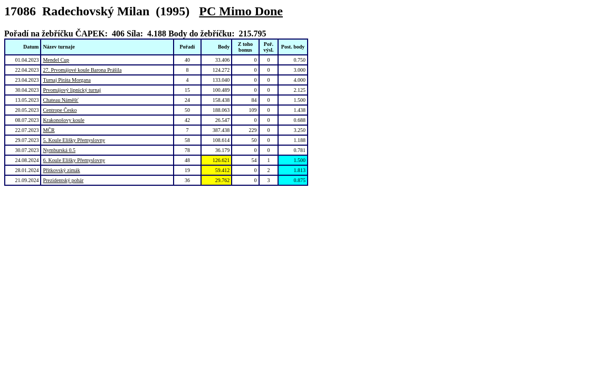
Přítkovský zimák (61, 170)
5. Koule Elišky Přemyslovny (74, 140)
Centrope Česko (60, 110)
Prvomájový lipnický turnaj (72, 90)
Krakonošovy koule (63, 120)
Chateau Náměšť (60, 100)
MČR (48, 130)
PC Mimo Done (241, 11)
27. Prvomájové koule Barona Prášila (82, 70)
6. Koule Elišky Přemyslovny (74, 160)
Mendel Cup (56, 60)
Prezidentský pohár (63, 180)
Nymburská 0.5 (59, 150)
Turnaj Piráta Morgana (67, 80)
